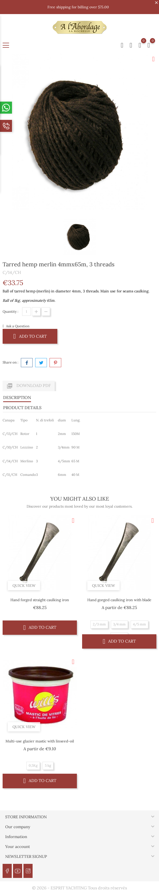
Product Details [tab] (22, 407)
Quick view (24, 585)
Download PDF (29, 386)
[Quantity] (26, 311)
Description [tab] (17, 397)
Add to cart (30, 336)
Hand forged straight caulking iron (39, 600)
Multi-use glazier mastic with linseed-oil (39, 741)
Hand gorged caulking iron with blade (119, 600)
